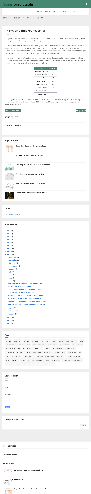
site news (15, 355)
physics (18, 351)
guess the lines (50, 343)
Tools (73, 11)
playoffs (40, 351)
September (13, 261)
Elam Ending (20, 340)
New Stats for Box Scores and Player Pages (25, 293)
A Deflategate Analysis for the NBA (30, 169)
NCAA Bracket (47, 347)
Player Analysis (29, 351)
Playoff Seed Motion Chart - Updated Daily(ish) (26, 299)
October (12, 258)
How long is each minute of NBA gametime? (33, 159)
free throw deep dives (13, 343)
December (13, 252)
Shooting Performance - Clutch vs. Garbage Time (27, 296)
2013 (9, 312)
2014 (9, 249)
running (77, 351)
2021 (9, 228)
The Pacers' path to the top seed (21, 287)
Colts (61, 336)
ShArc (7, 355)
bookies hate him (37, 336)
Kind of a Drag (19, 474)
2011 (9, 318)
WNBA (21, 11)
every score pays (38, 340)
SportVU (31, 355)
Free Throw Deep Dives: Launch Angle (30, 178)
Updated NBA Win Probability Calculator (31, 187)
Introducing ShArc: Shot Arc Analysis (30, 150)
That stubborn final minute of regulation (24, 284)
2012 (9, 315)
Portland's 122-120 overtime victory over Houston (58, 94)
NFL (80, 347)
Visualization (29, 359)
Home (5, 11)
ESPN (28, 340)
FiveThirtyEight (65, 340)
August (12, 264)
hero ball (60, 343)
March (11, 303)
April (11, 275)
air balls (8, 336)
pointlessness (49, 351)
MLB (34, 347)
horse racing (10, 347)
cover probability (71, 336)
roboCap (68, 351)
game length (38, 343)
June (11, 270)
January (12, 309)
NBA (12, 11)
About (83, 12)
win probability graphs (36, 41)
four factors (77, 340)
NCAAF (63, 347)
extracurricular (52, 340)
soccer (23, 355)
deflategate (10, 340)
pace (12, 351)
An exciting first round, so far (20, 281)
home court (70, 343)
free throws (27, 343)
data (81, 336)
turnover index (17, 359)
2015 (9, 246)
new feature (72, 347)
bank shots (17, 336)
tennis (8, 359)
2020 (9, 231)
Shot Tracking (35, 11)
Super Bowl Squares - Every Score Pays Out (32, 141)
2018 (9, 237)
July (10, 267)
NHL (7, 351)
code (54, 336)
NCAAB (57, 347)
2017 (9, 240)
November (13, 255)
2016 (9, 243)
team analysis (77, 355)
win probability (15, 106)
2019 (9, 234)
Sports (49, 11)
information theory (23, 347)
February (12, 306)
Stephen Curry (57, 355)
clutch (48, 336)
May (10, 273)
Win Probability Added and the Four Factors (25, 278)
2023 (9, 225)
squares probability (43, 355)
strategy (67, 355)
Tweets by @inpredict (12, 209)
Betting (26, 336)
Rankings (61, 11)
